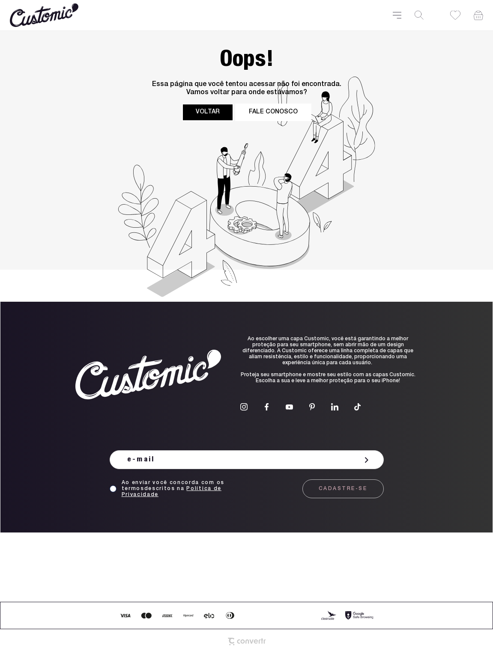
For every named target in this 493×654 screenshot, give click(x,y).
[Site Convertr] (246, 641)
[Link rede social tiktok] (357, 407)
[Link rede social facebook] (266, 407)
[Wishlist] (455, 15)
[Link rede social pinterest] (312, 407)
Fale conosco (273, 112)
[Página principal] (196, 15)
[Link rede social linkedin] (335, 407)
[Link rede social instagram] (244, 407)
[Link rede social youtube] (289, 407)
